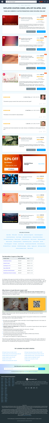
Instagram (26, 388)
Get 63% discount (41, 31)
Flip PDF (41, 241)
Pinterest (37, 388)
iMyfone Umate (2, 394)
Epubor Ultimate (2, 398)
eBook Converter (9, 241)
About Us (9, 378)
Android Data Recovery (10, 237)
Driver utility (20, 234)
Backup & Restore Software (38, 237)
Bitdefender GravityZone (2, 382)
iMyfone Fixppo (2, 400)
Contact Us (9, 385)
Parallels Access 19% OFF (6, 358)
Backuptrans (6, 392)
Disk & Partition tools (25, 239)
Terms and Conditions (33, 371)
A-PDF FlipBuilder (6, 401)
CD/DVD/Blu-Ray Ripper (21, 246)
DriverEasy (2, 379)
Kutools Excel (2, 387)
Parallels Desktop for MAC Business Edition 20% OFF (34, 353)
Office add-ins (14, 234)
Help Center (13, 378)
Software (28, 246)
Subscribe (41, 368)
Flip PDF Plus (2, 397)
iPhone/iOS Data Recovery (8, 239)
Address (9, 384)
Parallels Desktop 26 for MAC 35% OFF (9, 355)
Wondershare (6, 384)
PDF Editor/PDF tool (7, 246)
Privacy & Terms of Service (27, 415)
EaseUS (6, 382)
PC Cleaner (15, 243)
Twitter (34, 388)
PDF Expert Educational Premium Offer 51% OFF (33, 352)
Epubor (6, 398)
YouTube (31, 388)
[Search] (35, 2)
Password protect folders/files (30, 243)
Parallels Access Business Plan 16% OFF (9, 360)
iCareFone (2, 384)
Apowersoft (6, 400)
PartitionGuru (2, 390)
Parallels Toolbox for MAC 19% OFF (8, 357)
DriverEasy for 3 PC (6, 265)
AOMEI (6, 385)
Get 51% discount (41, 188)
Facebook (29, 388)
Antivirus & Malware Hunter (21, 248)
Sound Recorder (21, 243)
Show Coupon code (31, 31)
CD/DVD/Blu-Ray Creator (27, 241)
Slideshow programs (41, 239)
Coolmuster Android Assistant (8, 270)
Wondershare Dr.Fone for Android (9, 272)
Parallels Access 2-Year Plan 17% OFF (31, 358)
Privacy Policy (26, 371)
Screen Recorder (36, 241)
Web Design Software (42, 246)
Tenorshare (6, 381)
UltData (2, 385)
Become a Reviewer (13, 385)
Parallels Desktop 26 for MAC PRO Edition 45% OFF (11, 353)
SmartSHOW (2, 391)
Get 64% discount (41, 88)
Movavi (6, 379)
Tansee (6, 395)
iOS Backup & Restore (17, 241)
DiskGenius (2, 395)
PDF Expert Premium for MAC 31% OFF (9, 352)
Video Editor (8, 234)
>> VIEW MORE (27, 360)
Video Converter (33, 239)
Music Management (8, 243)
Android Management (39, 234)
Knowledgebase (13, 382)
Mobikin (6, 397)
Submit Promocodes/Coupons (13, 384)
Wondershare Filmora (7, 260)
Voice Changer (18, 237)
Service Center (9, 382)
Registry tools (34, 246)
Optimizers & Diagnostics (28, 234)
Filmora (2, 378)
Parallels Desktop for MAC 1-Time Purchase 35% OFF (34, 355)
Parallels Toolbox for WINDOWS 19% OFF (32, 357)
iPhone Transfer (17, 239)
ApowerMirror (2, 401)
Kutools (6, 378)
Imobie (6, 394)
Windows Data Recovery (27, 237)
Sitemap (13, 381)
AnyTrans (2, 388)
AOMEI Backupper (2, 392)
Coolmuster (2, 381)
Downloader (14, 246)
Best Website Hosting (9, 381)
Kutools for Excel (6, 263)
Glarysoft (6, 390)
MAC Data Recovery (41, 243)
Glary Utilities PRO (6, 268)
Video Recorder (30, 248)
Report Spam (13, 379)
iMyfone (6, 388)
